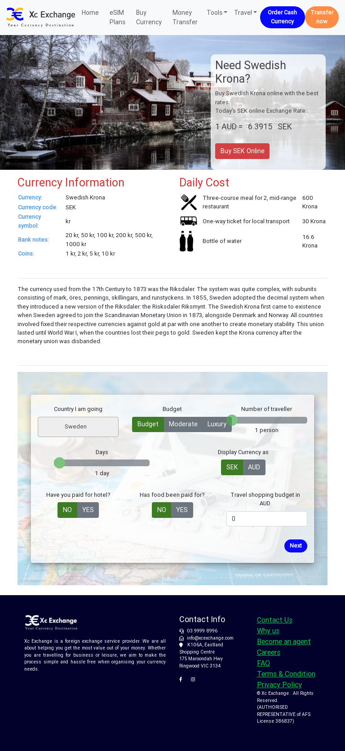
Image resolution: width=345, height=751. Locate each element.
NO (67, 509)
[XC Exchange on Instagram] (195, 679)
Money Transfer (185, 17)
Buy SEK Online (243, 151)
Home (90, 12)
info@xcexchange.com (210, 638)
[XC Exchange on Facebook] (184, 679)
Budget (172, 409)
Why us (268, 630)
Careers (268, 652)
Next (296, 545)
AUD (254, 467)
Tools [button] (214, 13)
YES (88, 509)
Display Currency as (243, 452)
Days (102, 452)
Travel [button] (243, 13)
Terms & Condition (286, 673)
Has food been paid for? (172, 495)
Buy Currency (149, 17)
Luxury (217, 424)
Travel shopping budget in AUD (265, 499)
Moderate (183, 424)
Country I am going (78, 409)
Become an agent (284, 641)
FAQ (263, 662)
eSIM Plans (117, 17)
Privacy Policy (279, 684)
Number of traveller (266, 409)
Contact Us (274, 619)
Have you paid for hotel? (78, 495)
